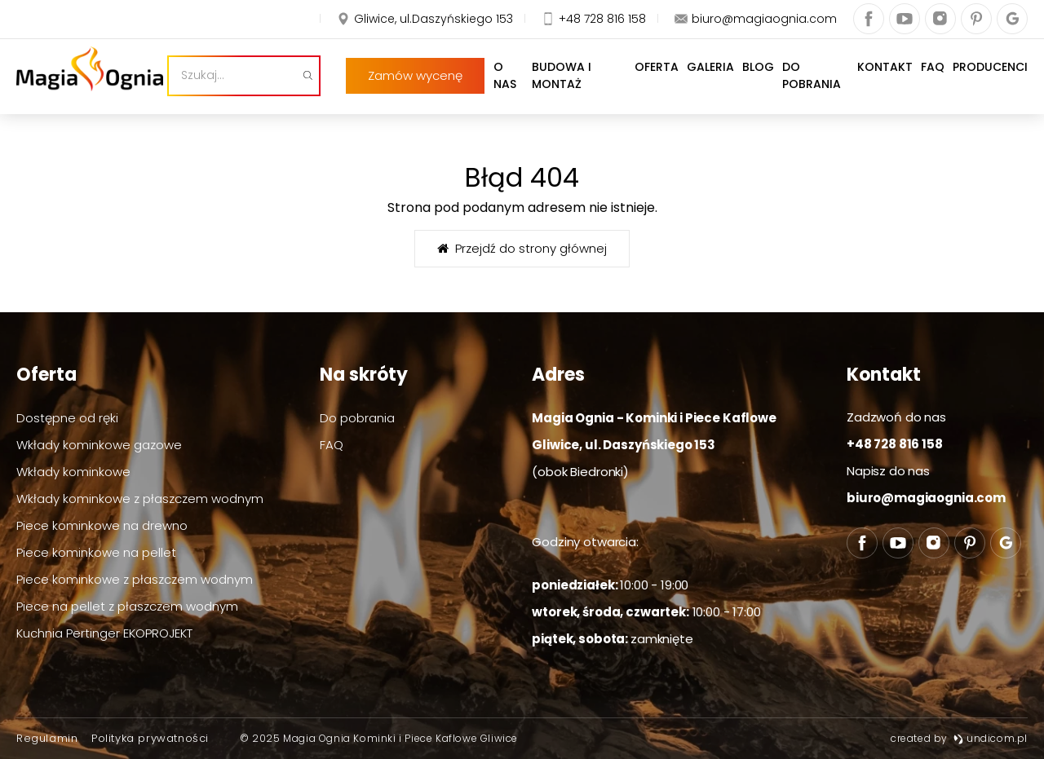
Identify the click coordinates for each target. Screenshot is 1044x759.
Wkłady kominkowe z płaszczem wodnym (139, 498)
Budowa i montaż (557, 84)
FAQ (932, 84)
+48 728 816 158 (895, 443)
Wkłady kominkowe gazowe (99, 444)
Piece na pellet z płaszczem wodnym (127, 606)
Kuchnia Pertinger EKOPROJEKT (104, 633)
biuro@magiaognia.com (926, 497)
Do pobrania (809, 84)
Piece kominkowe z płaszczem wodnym (134, 579)
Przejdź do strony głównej (522, 248)
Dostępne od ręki (67, 417)
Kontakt (885, 84)
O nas (475, 84)
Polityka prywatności (150, 738)
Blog (745, 84)
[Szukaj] (380, 84)
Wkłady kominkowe (73, 471)
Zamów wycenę (111, 21)
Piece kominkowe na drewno (102, 525)
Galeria (697, 84)
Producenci (990, 84)
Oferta (644, 84)
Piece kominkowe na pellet (96, 552)
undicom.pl (990, 738)
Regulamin (46, 738)
